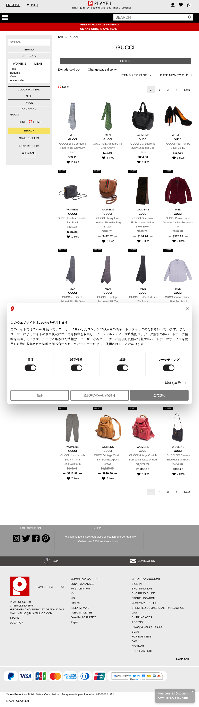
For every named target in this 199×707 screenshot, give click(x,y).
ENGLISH (13, 5)
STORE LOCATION (143, 598)
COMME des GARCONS (85, 578)
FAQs (51, 560)
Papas (74, 622)
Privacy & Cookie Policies (147, 626)
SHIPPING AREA (142, 617)
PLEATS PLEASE (81, 612)
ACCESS (137, 622)
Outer (13, 76)
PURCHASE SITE (142, 650)
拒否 (40, 395)
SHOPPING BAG (142, 588)
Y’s (73, 593)
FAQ (134, 641)
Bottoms (15, 72)
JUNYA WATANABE (82, 583)
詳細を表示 (173, 383)
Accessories (17, 80)
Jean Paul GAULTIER (83, 617)
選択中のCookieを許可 (99, 395)
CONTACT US (142, 560)
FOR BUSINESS (142, 636)
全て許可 (159, 395)
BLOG (135, 631)
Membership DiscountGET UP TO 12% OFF (172, 696)
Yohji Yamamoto (80, 588)
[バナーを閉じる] (187, 308)
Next (187, 89)
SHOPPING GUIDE (143, 593)
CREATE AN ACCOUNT (146, 578)
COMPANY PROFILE (144, 602)
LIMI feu (75, 602)
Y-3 (73, 598)
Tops (13, 68)
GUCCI (14, 114)
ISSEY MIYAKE (80, 607)
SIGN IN (136, 583)
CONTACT (138, 646)
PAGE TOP (182, 659)
